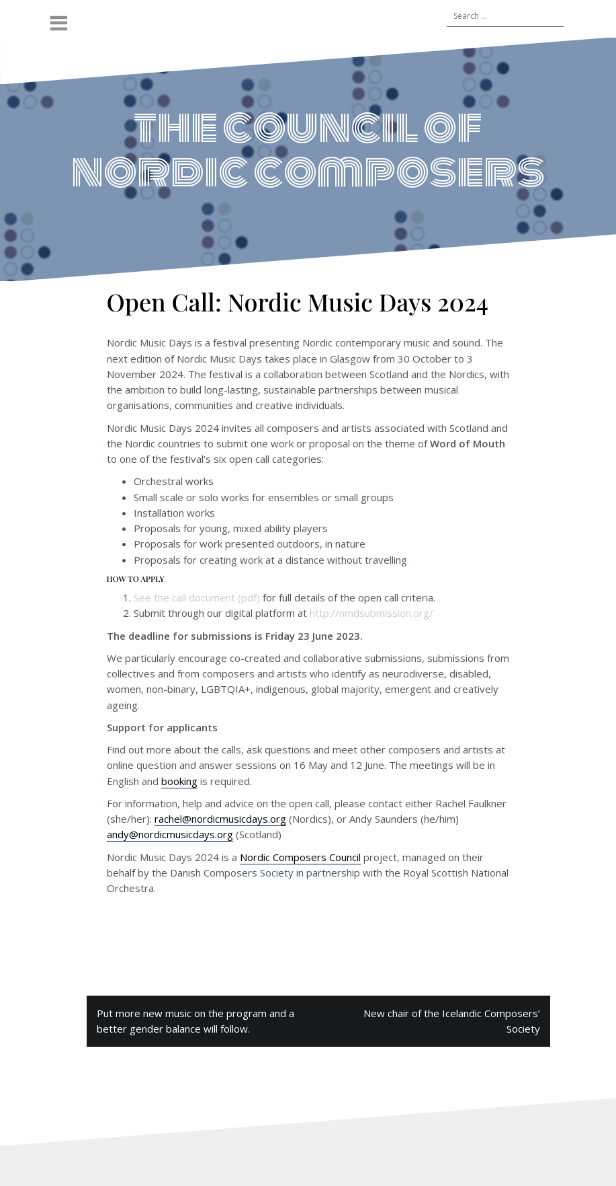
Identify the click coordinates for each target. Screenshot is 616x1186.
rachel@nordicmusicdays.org (220, 818)
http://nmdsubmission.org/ (371, 613)
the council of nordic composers (308, 149)
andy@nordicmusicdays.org (170, 834)
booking (179, 781)
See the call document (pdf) (197, 597)
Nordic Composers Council (300, 857)
